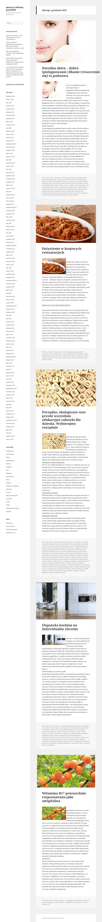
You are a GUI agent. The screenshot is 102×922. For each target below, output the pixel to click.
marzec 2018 (10, 344)
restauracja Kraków (69, 356)
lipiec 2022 (9, 217)
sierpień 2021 (10, 252)
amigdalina (70, 900)
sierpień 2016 (10, 395)
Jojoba (80, 181)
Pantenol (63, 191)
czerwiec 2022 (10, 220)
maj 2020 (9, 293)
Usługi (8, 505)
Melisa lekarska (82, 187)
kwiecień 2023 (10, 195)
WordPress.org (10, 532)
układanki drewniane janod (79, 557)
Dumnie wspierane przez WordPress (53, 918)
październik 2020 (11, 280)
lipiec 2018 (9, 334)
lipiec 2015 (9, 430)
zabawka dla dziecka (70, 561)
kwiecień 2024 (10, 163)
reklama (8, 483)
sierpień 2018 (10, 331)
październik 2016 (11, 388)
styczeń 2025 (10, 137)
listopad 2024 (10, 141)
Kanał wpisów (10, 526)
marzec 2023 (10, 198)
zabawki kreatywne (77, 569)
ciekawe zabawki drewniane (67, 544)
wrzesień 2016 (10, 392)
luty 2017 (9, 379)
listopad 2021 (10, 242)
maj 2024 (9, 160)
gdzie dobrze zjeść (56, 356)
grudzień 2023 (10, 176)
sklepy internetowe (12, 495)
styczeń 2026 (10, 106)
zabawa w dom (46, 561)
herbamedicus (73, 181)
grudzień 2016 (10, 385)
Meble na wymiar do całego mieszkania (70, 733)
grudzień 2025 (10, 109)
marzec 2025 (10, 134)
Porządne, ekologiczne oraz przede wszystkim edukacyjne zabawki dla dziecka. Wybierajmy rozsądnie (64, 419)
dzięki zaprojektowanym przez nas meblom (76, 726)
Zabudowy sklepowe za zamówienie (68, 743)
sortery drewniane (51, 557)
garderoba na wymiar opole (72, 728)
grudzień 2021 (10, 239)
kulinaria (9, 473)
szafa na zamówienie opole (76, 737)
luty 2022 (9, 233)
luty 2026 (9, 102)
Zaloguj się (9, 523)
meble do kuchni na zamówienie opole (69, 731)
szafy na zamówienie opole (70, 739)
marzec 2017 (10, 376)
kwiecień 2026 (10, 96)
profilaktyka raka (70, 902)
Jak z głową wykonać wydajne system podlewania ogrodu (14, 53)
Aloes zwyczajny (69, 178)
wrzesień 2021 (10, 249)
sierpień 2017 (10, 360)
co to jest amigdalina (48, 902)
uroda (8, 502)
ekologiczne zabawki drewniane (51, 551)
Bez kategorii (10, 454)
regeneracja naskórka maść (75, 191)
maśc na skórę (58, 185)
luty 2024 (9, 169)
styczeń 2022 (10, 236)
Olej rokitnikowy (79, 189)
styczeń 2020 (10, 303)
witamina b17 (46, 904)
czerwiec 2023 (10, 188)
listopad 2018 (10, 328)
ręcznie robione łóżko (61, 737)
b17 (88, 900)
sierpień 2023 (10, 182)
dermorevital (61, 180)
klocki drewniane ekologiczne (75, 553)
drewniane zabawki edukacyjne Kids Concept (60, 548)
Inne (7, 470)
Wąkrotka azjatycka (62, 195)
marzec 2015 (10, 439)
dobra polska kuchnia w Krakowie (73, 354)
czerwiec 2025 (10, 125)
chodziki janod (53, 544)
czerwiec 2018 (10, 338)
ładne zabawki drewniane (58, 572)
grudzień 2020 (10, 274)
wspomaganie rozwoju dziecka (59, 559)
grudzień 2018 (10, 325)
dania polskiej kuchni (55, 354)
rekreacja (9, 489)
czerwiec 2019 (10, 312)
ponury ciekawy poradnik (14, 8)
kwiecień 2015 (10, 436)
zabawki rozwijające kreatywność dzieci (61, 570)
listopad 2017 (10, 353)
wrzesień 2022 (10, 210)
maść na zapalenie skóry (61, 187)
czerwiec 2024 (10, 156)
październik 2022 (11, 207)
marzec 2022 (10, 230)
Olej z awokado (55, 191)
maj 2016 (9, 404)
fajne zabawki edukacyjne (70, 551)
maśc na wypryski (79, 185)
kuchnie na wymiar (79, 730)
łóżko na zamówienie (48, 745)
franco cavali (46, 728)
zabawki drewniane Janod (76, 565)
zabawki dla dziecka (72, 563)
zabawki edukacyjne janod (66, 567)
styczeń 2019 (10, 322)
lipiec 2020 (9, 290)
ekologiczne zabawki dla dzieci (53, 462)
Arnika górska (79, 178)
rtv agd (8, 492)
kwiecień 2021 (10, 261)
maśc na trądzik (68, 185)
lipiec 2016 (9, 398)
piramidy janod (57, 555)
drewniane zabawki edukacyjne (58, 546)
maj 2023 (9, 191)
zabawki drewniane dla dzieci (58, 565)
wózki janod (45, 559)
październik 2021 (11, 245)
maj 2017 (9, 369)
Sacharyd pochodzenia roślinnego (77, 193)
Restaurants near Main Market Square (56, 305)
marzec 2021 (10, 264)
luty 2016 (9, 407)
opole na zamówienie (60, 735)
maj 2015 (9, 433)
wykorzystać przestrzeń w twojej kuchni (71, 741)
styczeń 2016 (10, 411)
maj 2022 (9, 223)
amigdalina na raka (80, 900)
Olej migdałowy (69, 189)
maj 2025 (9, 128)
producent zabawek (69, 555)
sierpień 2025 (10, 118)
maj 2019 (9, 315)
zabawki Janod (52, 569)
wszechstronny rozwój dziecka (78, 559)
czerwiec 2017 (10, 366)
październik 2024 (11, 144)
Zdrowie (8, 511)
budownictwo (10, 460)
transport (9, 499)
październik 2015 (11, 420)
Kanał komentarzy (11, 529)
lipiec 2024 (9, 153)
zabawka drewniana (83, 561)
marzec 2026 (10, 99)
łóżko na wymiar (84, 743)
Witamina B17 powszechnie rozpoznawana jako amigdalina (64, 797)
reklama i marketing (12, 486)
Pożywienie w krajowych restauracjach (61, 250)
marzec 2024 (10, 166)
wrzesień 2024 (10, 147)
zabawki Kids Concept (64, 569)
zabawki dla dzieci (60, 563)
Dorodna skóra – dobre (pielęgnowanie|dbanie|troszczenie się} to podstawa (71, 72)
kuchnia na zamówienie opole (64, 730)
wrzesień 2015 (10, 423)
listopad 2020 (10, 277)
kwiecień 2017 (10, 372)
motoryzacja (10, 476)
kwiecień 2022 (10, 226)
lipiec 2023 (9, 185)
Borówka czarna (52, 180)
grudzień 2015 (10, 414)
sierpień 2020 (10, 287)
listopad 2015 (10, 417)
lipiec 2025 (9, 122)
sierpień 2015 (10, 426)
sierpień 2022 (10, 214)
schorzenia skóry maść (49, 195)
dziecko (8, 464)
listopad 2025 (10, 112)
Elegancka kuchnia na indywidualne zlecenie (60, 627)
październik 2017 (11, 357)
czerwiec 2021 (10, 258)
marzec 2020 (10, 299)
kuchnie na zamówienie (49, 731)
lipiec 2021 (9, 255)
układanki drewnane (50, 516)
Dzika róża (69, 180)
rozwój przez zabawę (50, 493)
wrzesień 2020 (10, 284)
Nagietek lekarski (47, 189)
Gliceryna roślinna (47, 181)
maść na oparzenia (76, 183)
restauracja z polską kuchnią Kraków (65, 357)
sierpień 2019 (10, 309)
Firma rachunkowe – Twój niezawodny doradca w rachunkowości (14, 37)
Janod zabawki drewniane (57, 553)
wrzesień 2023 (10, 179)
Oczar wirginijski (58, 189)
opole (51, 735)
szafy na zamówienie (55, 739)
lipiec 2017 (9, 363)
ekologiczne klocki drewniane (57, 550)
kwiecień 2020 (10, 296)
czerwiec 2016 (10, 401)
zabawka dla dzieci (57, 561)
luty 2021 (9, 268)
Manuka (67, 183)
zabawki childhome (48, 563)
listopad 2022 (10, 204)
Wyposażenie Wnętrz (12, 508)
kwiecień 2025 (10, 131)
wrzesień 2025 (10, 115)
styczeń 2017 (10, 382)
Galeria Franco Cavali (56, 728)
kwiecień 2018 (10, 341)
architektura (10, 451)
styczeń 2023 (10, 201)
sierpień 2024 (10, 150)
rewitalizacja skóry (47, 193)
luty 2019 (9, 318)
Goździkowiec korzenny (61, 181)
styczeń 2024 (10, 172)
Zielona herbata (73, 195)
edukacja (9, 467)
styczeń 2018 (10, 350)
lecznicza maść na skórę (57, 183)
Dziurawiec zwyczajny (79, 180)
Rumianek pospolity (60, 193)
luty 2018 (9, 347)
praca (8, 479)
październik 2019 (11, 306)
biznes (8, 457)
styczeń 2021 (10, 271)
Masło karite (73, 187)
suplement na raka (81, 902)
